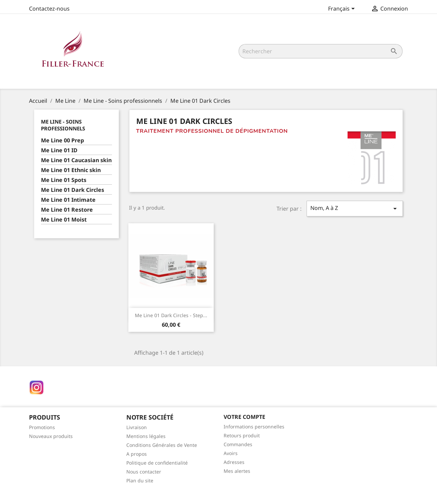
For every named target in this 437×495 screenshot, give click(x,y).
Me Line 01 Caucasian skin (76, 160)
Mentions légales (146, 436)
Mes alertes (237, 471)
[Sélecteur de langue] (342, 9)
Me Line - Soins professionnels (63, 125)
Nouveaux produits (51, 436)
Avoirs (231, 453)
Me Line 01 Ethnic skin (71, 170)
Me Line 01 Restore (67, 209)
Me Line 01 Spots (63, 180)
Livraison (136, 427)
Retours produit (242, 435)
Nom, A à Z (354, 208)
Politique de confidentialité (157, 462)
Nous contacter (143, 471)
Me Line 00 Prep (62, 140)
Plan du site (139, 480)
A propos (136, 454)
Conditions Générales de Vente (161, 445)
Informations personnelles (254, 426)
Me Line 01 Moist (64, 219)
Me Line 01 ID (59, 150)
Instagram (36, 387)
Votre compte (244, 417)
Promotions (42, 427)
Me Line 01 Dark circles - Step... (171, 315)
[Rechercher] (321, 51)
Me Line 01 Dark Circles (72, 190)
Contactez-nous (49, 8)
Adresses (234, 462)
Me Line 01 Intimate (68, 199)
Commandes (238, 444)
